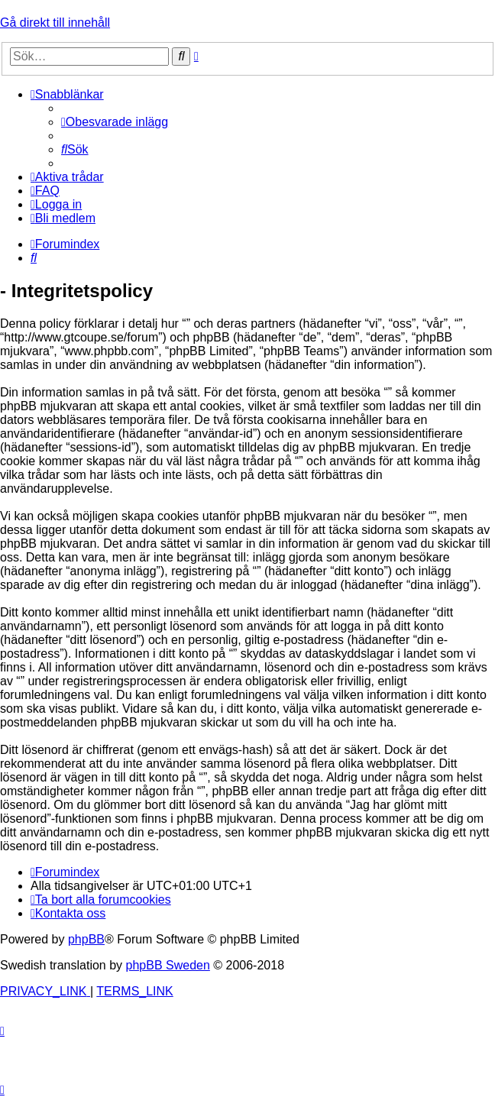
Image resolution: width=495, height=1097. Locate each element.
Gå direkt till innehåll (55, 22)
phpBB (86, 939)
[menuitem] (114, 121)
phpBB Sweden (168, 965)
